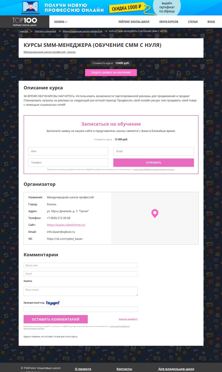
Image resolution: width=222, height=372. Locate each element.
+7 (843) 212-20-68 (58, 218)
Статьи (193, 21)
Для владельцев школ (176, 369)
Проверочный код (34, 302)
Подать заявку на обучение (111, 72)
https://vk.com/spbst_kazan (64, 239)
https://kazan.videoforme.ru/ (66, 225)
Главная (23, 31)
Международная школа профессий (82, 31)
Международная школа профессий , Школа (50, 52)
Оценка (28, 280)
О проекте (83, 369)
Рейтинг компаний (45, 31)
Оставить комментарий (55, 319)
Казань (61, 21)
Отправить (153, 162)
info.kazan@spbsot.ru (61, 232)
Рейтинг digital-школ (134, 21)
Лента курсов (168, 21)
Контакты (124, 369)
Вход (211, 21)
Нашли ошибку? (128, 319)
